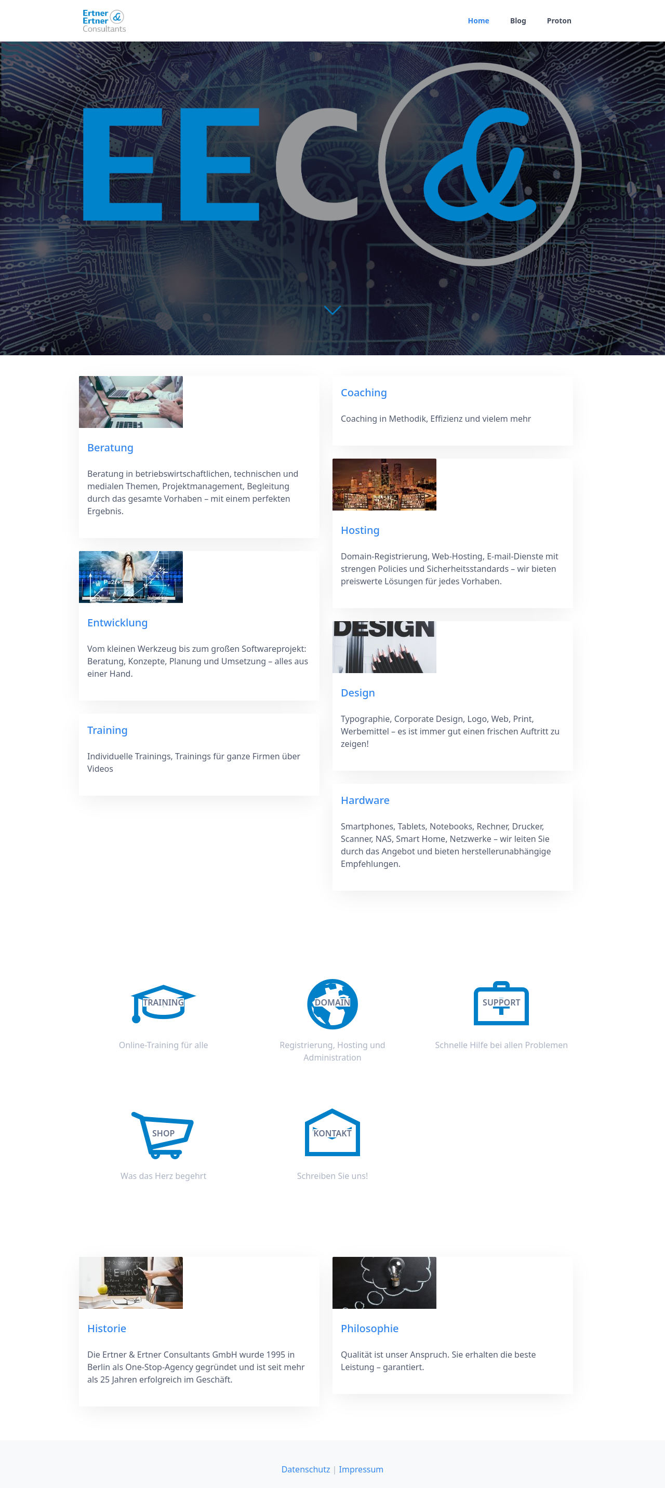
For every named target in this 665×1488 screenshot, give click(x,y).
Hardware (365, 800)
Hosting (360, 530)
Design (358, 693)
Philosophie (370, 1328)
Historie (106, 1328)
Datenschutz (306, 1469)
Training (107, 730)
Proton (559, 21)
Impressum (361, 1469)
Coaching (364, 392)
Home (478, 21)
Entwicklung (117, 622)
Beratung (110, 447)
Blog (518, 21)
